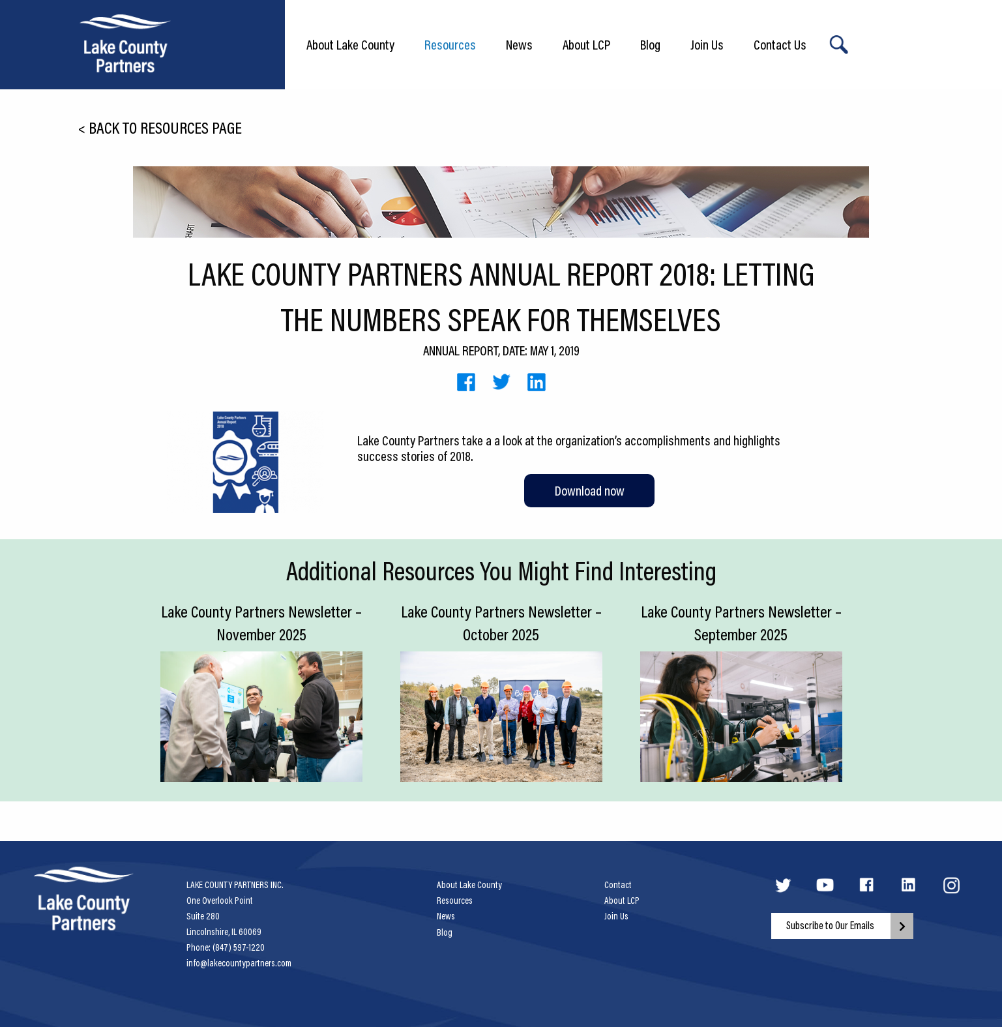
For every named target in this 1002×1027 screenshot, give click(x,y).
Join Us (707, 44)
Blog (650, 44)
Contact (618, 885)
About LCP (586, 44)
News (519, 44)
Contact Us (780, 44)
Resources (450, 44)
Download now (590, 490)
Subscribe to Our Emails (830, 925)
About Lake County (350, 44)
